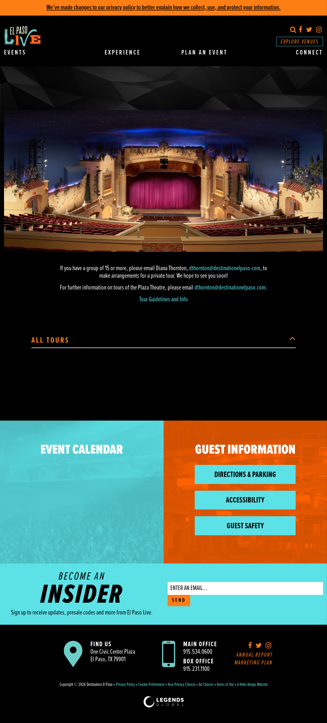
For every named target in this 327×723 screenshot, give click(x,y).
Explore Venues (300, 42)
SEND (179, 600)
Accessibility (245, 500)
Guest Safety (245, 526)
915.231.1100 (196, 669)
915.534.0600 (197, 652)
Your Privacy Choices (182, 685)
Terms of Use (225, 685)
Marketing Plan (253, 663)
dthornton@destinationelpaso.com (224, 268)
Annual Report (254, 655)
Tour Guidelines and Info (163, 299)
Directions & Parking (245, 475)
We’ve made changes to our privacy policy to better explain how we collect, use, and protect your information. (163, 7)
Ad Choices (206, 685)
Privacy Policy (125, 685)
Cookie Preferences (151, 685)
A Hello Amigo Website (252, 685)
